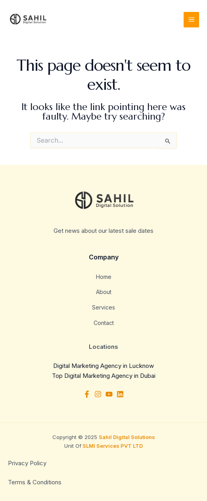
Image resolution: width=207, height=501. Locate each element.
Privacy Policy (28, 463)
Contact (104, 322)
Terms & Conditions (34, 482)
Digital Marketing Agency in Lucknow (103, 365)
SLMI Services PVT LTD (112, 446)
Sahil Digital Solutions (127, 437)
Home (103, 276)
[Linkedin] (120, 394)
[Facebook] (86, 394)
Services (103, 307)
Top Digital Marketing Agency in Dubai (103, 375)
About (103, 291)
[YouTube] (109, 394)
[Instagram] (98, 394)
